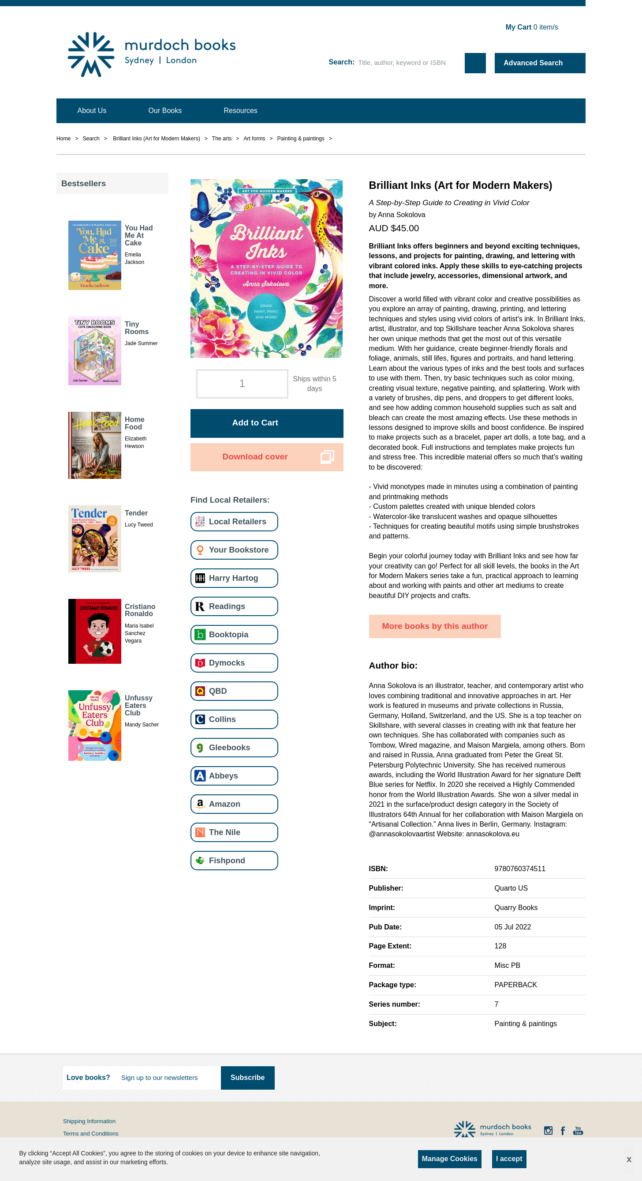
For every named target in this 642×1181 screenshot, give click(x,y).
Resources (240, 110)
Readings (227, 606)
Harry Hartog (233, 578)
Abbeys (223, 775)
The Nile (224, 832)
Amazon (224, 804)
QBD (218, 691)
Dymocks (227, 662)
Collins (222, 719)
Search (340, 62)
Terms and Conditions (91, 1133)
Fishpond (227, 860)
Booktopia (228, 634)
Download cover (255, 456)
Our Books (165, 110)
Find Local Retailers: (230, 499)
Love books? (88, 1077)
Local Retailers (237, 521)
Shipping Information (89, 1121)
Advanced (533, 63)
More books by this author (435, 626)
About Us (92, 110)
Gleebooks (229, 747)
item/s (532, 27)
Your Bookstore (239, 549)
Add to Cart (255, 422)
